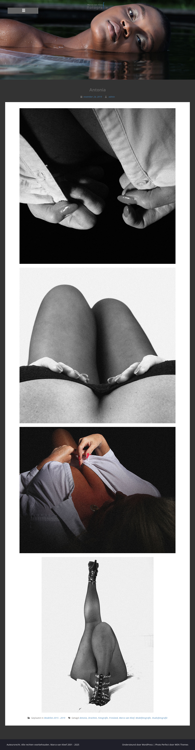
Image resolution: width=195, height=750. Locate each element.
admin (112, 96)
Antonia (83, 717)
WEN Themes (181, 744)
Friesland (113, 717)
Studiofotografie (159, 717)
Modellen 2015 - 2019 (54, 717)
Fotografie (103, 717)
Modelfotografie (143, 717)
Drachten (92, 717)
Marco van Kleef (126, 717)
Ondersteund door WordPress (137, 744)
